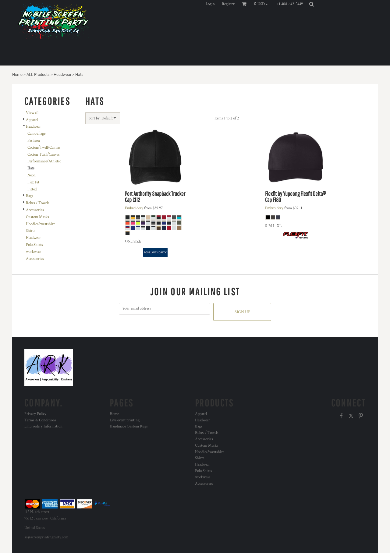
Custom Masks (37, 217)
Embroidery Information (43, 426)
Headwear (62, 74)
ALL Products (38, 74)
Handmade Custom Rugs (129, 426)
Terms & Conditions (40, 420)
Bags (29, 196)
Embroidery (134, 208)
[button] (262, 4)
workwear (33, 251)
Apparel (32, 119)
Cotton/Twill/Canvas (43, 147)
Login (210, 4)
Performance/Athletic (44, 161)
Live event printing (125, 420)
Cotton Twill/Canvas (43, 154)
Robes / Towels (37, 203)
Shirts (30, 230)
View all (32, 112)
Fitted (32, 189)
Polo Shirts (34, 244)
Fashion (33, 140)
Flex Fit (33, 182)
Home (17, 74)
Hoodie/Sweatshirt (40, 224)
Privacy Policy (35, 414)
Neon (31, 175)
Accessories (35, 210)
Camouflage (36, 133)
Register (228, 4)
